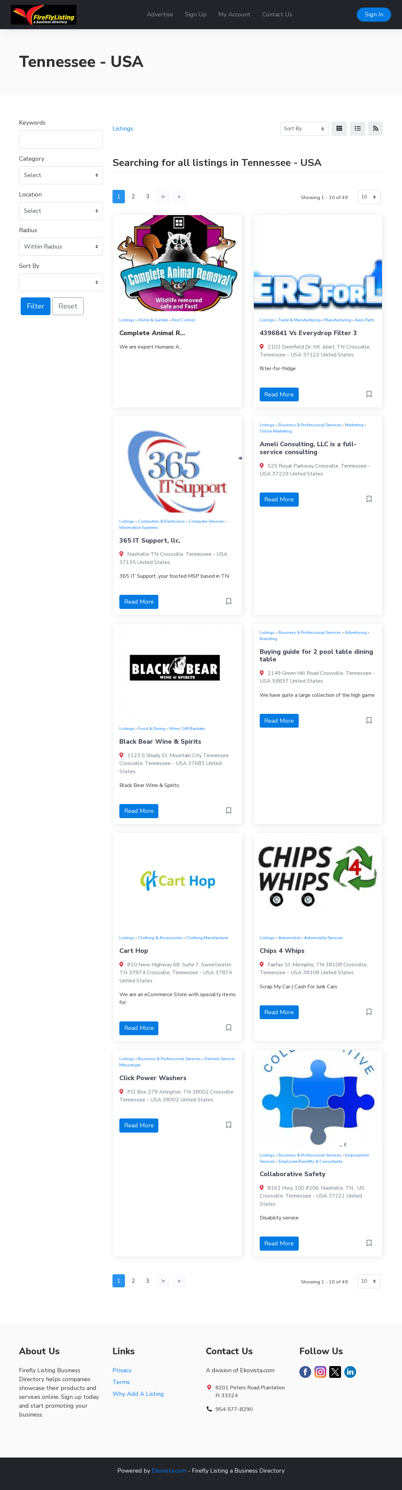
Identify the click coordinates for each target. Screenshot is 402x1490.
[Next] (163, 196)
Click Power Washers (153, 1078)
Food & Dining (151, 728)
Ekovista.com (169, 1471)
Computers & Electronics (161, 521)
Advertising (356, 632)
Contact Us (277, 14)
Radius (28, 230)
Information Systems (138, 527)
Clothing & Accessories (160, 937)
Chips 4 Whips (282, 950)
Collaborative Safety (293, 1174)
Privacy (121, 1370)
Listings (122, 128)
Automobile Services (323, 937)
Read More (279, 394)
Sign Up (196, 14)
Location (30, 194)
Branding (268, 638)
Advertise (160, 14)
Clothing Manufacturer (207, 937)
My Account (234, 14)
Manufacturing (337, 320)
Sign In (374, 14)
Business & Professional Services (309, 425)
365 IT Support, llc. (149, 540)
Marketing (354, 425)
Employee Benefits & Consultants (311, 1161)
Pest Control (183, 320)
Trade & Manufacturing (299, 320)
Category (31, 159)
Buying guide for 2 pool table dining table (316, 655)
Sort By (29, 266)
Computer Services (206, 521)
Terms (121, 1382)
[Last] (179, 196)
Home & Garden (153, 320)
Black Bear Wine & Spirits (160, 741)
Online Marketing (276, 431)
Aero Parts (364, 320)
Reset (67, 306)
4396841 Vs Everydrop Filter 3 (308, 333)
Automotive (289, 937)
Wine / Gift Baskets (187, 728)
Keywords (32, 123)
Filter (35, 306)
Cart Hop (133, 950)
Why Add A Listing (138, 1394)
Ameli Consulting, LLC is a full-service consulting (308, 448)
